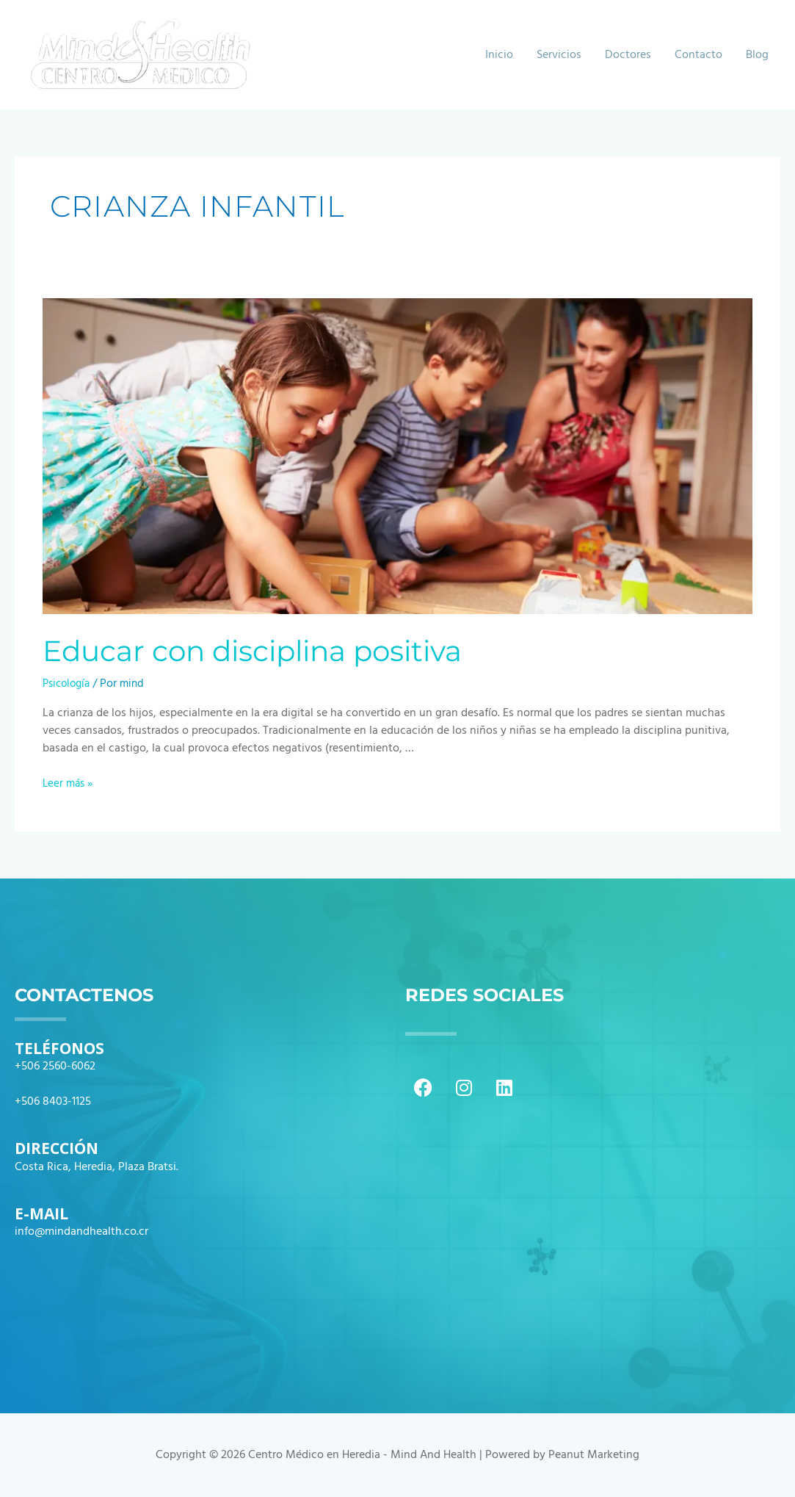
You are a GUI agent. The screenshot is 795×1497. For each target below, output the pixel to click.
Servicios (559, 55)
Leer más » (69, 783)
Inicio (499, 55)
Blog (757, 55)
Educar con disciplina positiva (261, 650)
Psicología (69, 683)
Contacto (698, 55)
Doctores (628, 55)
